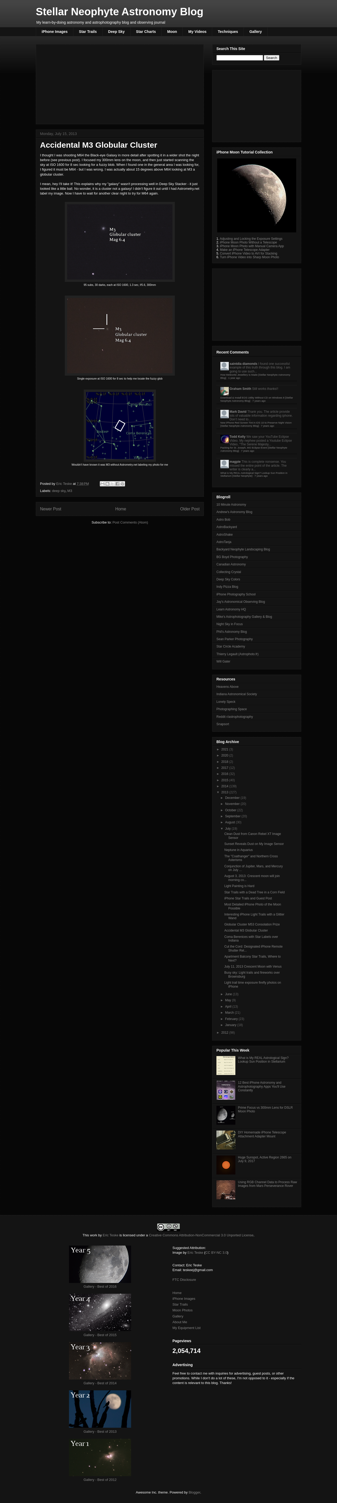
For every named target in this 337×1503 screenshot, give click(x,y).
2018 (225, 762)
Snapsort (222, 724)
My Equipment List (186, 1328)
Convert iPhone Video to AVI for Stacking (248, 253)
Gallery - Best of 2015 (100, 1335)
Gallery (255, 31)
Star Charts (146, 31)
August (230, 822)
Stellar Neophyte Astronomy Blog (119, 11)
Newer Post (50, 509)
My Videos (197, 31)
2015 (225, 780)
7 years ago (259, 400)
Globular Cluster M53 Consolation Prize (252, 924)
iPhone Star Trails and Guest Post (248, 898)
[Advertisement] (120, 83)
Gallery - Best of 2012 (100, 1480)
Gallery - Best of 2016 (100, 1286)
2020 (225, 755)
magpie (235, 462)
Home (120, 509)
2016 (225, 774)
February (232, 1019)
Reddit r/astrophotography (234, 717)
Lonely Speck (225, 702)
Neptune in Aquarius (238, 850)
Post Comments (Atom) (130, 522)
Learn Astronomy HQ (231, 609)
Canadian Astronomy (231, 564)
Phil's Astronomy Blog (231, 632)
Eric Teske (64, 484)
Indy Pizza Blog (227, 587)
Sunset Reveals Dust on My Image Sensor (254, 844)
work (93, 1235)
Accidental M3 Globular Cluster (246, 930)
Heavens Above (227, 687)
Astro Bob (223, 519)
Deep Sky (116, 31)
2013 (225, 792)
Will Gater (223, 661)
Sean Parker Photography (234, 639)
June (229, 994)
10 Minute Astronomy (231, 504)
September (233, 816)
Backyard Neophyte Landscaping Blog (243, 549)
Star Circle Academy (230, 646)
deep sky (59, 491)
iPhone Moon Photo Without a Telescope (248, 242)
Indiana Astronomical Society (236, 694)
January (231, 1025)
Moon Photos (182, 1310)
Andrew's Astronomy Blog (234, 512)
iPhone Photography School (236, 594)
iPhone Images (55, 31)
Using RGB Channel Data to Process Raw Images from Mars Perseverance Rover (267, 1184)
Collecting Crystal (228, 572)
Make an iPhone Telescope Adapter (245, 250)
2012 (225, 1032)
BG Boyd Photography (232, 557)
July (228, 828)
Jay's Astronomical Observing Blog (240, 602)
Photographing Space (231, 709)
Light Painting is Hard (239, 886)
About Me (179, 1322)
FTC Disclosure (184, 1280)
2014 (225, 786)
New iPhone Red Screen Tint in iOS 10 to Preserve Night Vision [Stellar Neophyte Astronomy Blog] (256, 424)
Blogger (194, 1492)
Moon (172, 31)
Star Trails (88, 31)
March (230, 1012)
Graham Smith (240, 389)
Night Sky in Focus (229, 624)
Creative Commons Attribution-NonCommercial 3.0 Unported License (201, 1235)
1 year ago (234, 377)
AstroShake (224, 534)
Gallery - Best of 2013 (100, 1432)
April (228, 1006)
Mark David (238, 412)
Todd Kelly (237, 437)
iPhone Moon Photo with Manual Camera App (252, 246)
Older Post (190, 509)
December (233, 798)
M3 (69, 491)
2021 (225, 749)
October (231, 810)
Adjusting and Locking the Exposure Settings (251, 239)
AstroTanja (223, 542)
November (233, 804)
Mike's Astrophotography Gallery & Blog (244, 617)
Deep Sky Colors (228, 579)
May (228, 1000)
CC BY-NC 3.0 (216, 1253)
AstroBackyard (226, 527)
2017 (225, 768)
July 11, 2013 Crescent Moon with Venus (252, 966)
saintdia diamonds (243, 364)
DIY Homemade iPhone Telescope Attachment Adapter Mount (262, 1134)
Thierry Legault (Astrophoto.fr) (237, 654)
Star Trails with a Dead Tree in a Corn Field (254, 892)
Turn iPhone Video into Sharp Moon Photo (249, 257)
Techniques (228, 31)
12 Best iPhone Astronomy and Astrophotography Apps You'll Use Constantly (261, 1086)
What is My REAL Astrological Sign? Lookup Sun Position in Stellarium (263, 1059)
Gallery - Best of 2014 (100, 1383)
